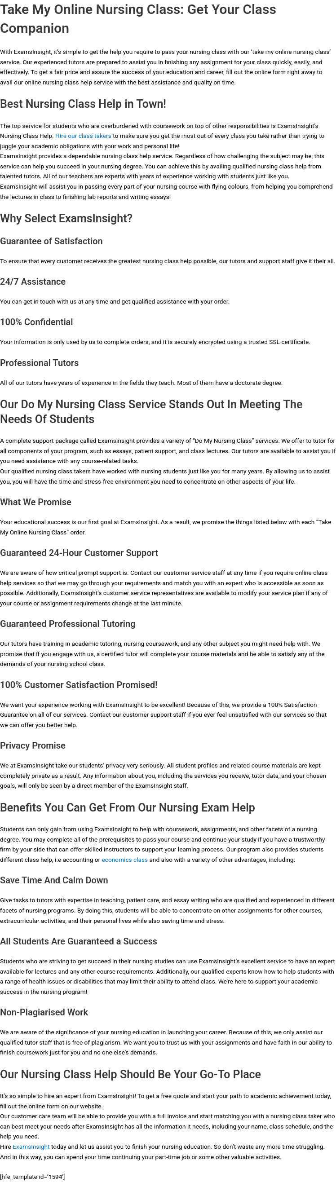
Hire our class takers (83, 135)
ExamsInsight (31, 1146)
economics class (125, 859)
